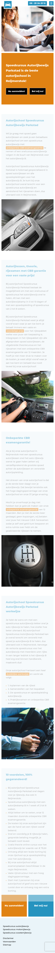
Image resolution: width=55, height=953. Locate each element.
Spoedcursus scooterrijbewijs (17, 933)
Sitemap (7, 945)
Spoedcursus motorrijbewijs (16, 929)
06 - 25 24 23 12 (37, 3)
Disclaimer (8, 938)
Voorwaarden (9, 941)
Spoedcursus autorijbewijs (16, 926)
